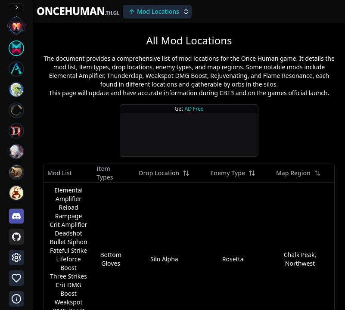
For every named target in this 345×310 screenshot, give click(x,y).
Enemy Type (232, 173)
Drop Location (164, 173)
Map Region (298, 173)
